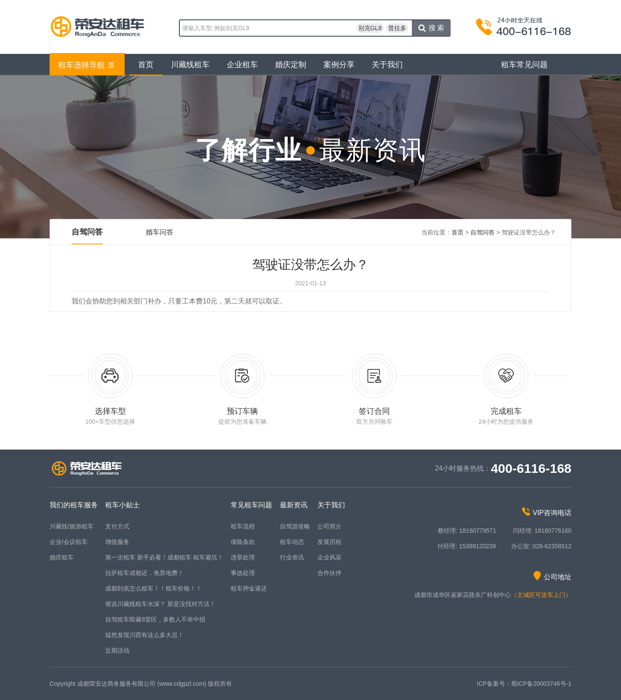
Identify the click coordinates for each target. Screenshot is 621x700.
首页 (146, 64)
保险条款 (243, 541)
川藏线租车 (190, 64)
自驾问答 (87, 232)
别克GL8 (370, 28)
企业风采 (329, 557)
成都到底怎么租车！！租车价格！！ (153, 588)
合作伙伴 (329, 572)
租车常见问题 (524, 64)
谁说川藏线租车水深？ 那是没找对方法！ (160, 603)
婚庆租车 (62, 557)
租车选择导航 (86, 65)
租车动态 (292, 541)
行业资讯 (292, 557)
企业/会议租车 (69, 541)
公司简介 (329, 526)
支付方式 (117, 526)
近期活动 (117, 650)
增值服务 (117, 541)
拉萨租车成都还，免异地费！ (144, 572)
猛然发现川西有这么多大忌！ (144, 634)
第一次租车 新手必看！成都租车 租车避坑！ (164, 557)
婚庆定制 (290, 64)
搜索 (432, 28)
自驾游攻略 (295, 526)
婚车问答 (159, 232)
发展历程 (329, 541)
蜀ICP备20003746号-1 (541, 683)
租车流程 (243, 526)
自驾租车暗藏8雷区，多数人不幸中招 (155, 619)
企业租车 (242, 64)
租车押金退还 (249, 588)
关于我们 (387, 64)
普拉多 (397, 28)
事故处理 (243, 572)
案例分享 (338, 64)
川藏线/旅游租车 (72, 526)
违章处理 (243, 557)
